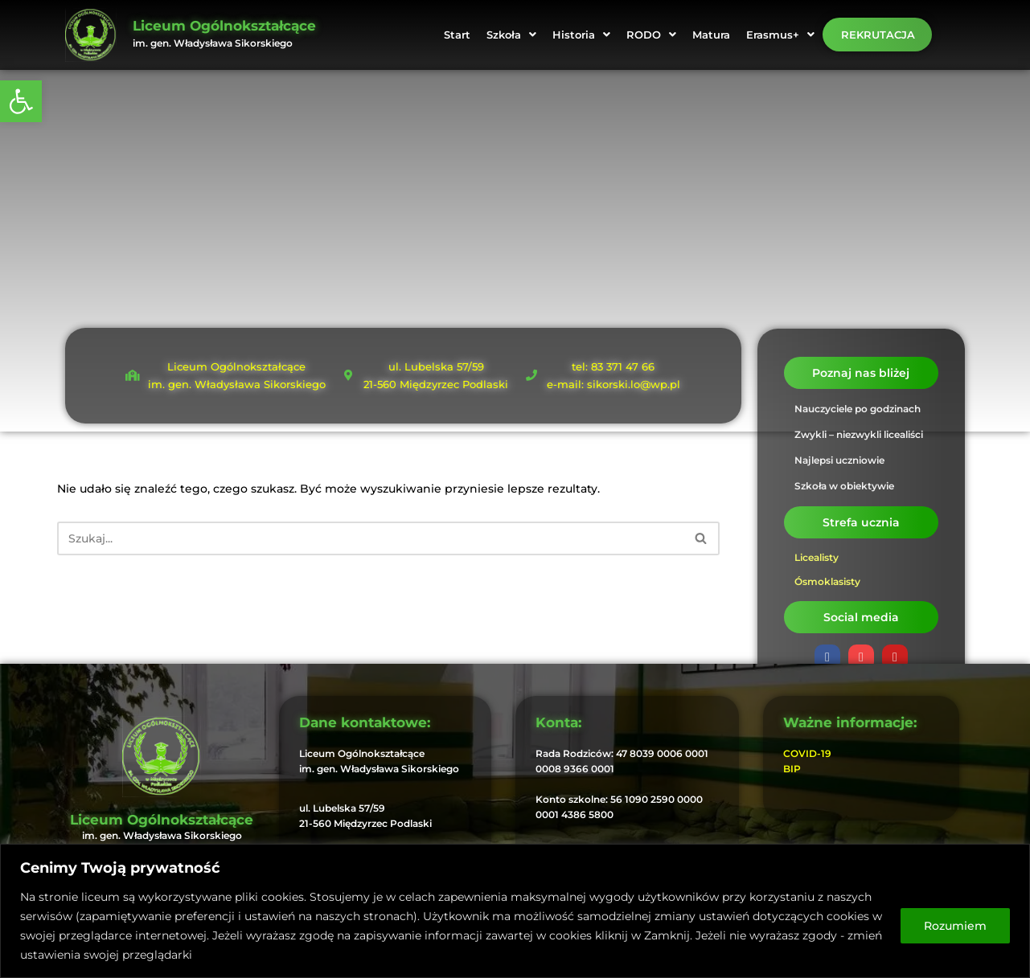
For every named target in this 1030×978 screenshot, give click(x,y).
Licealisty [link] (816, 557)
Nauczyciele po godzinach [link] (857, 409)
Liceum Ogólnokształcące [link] (224, 26)
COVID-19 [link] (807, 753)
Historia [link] (581, 34)
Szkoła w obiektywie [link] (844, 486)
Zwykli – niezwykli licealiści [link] (858, 434)
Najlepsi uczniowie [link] (839, 460)
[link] (21, 101)
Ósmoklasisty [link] (827, 581)
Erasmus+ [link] (780, 34)
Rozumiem (955, 926)
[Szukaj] (370, 538)
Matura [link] (711, 34)
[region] (515, 911)
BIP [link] (792, 769)
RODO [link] (651, 34)
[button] (511, 34)
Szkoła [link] (511, 34)
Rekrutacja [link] (878, 34)
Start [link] (457, 34)
